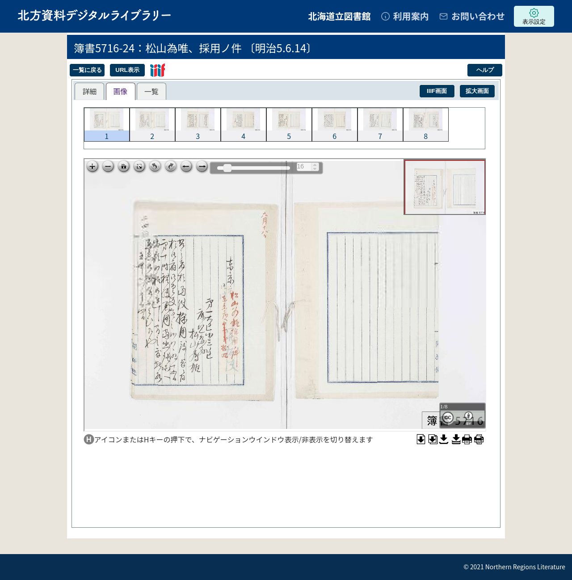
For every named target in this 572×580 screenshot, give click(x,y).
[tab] (89, 91)
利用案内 (411, 15)
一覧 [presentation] (151, 91)
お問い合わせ (478, 15)
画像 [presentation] (121, 91)
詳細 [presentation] (89, 91)
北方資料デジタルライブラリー (94, 14)
